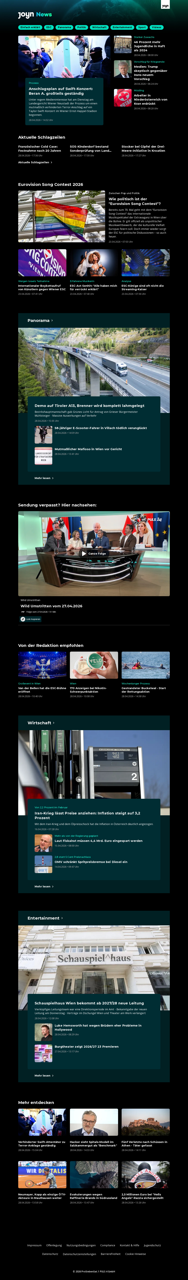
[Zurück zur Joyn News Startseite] (35, 15)
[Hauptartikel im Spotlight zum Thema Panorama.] (40, 320)
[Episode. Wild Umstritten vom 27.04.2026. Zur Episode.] (94, 562)
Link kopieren (30, 619)
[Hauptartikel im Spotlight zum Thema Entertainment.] (45, 918)
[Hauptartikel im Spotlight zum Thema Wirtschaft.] (41, 722)
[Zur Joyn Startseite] (165, 4)
